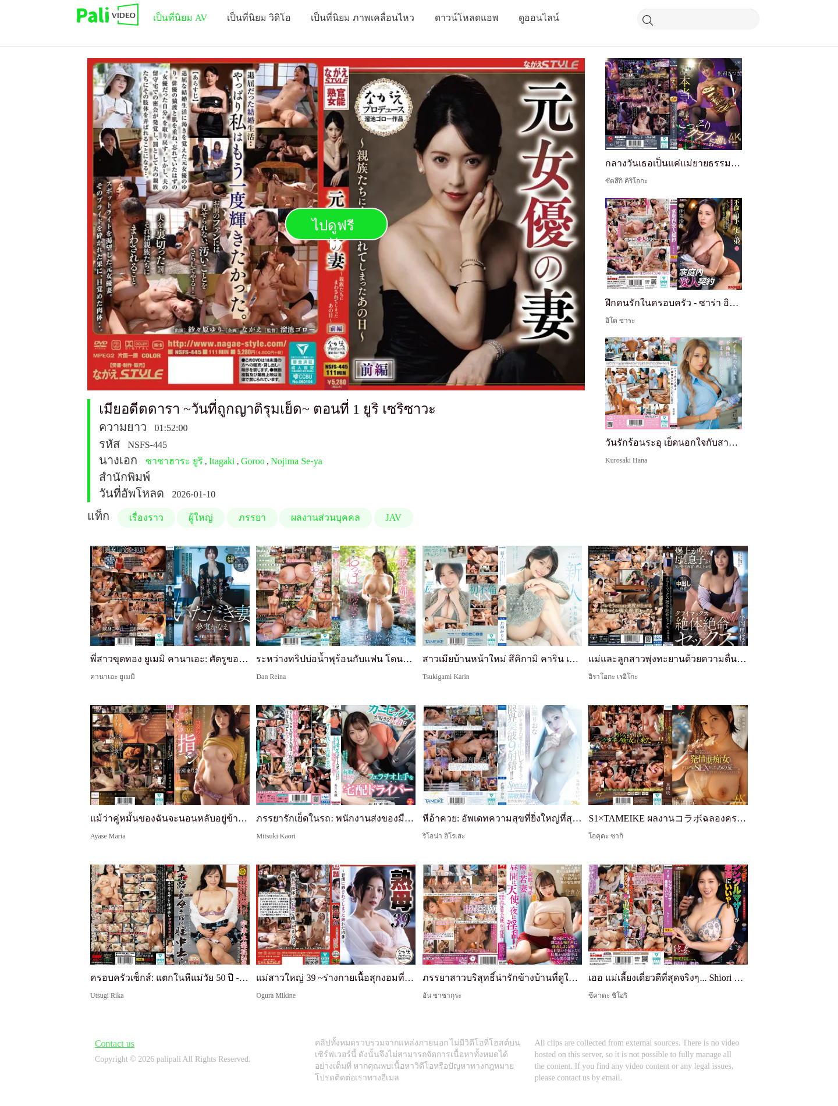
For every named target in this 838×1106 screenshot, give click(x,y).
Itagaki (222, 461)
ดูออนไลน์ (539, 18)
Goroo (253, 461)
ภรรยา (252, 517)
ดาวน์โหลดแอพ (467, 18)
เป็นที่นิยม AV (180, 18)
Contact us (114, 1043)
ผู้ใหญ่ (201, 517)
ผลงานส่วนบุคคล (325, 517)
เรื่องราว (146, 517)
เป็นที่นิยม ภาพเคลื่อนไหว (362, 18)
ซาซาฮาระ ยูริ (174, 461)
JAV (394, 517)
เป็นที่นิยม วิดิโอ (259, 18)
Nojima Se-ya (296, 461)
